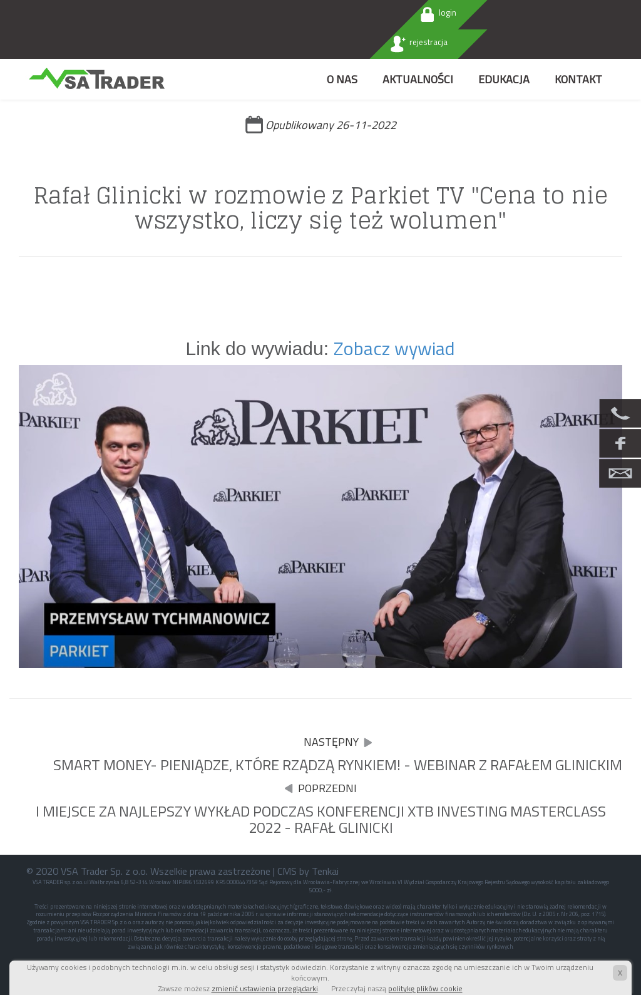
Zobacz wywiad (394, 348)
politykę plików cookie (425, 988)
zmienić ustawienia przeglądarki (265, 988)
